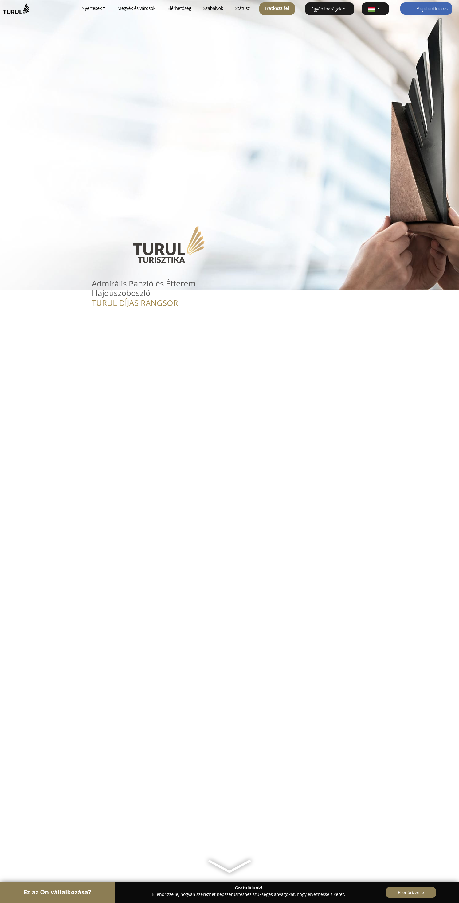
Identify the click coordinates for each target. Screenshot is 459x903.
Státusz (242, 8)
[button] (375, 8)
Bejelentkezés (426, 8)
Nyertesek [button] (92, 8)
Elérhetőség (179, 8)
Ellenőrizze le (411, 892)
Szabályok (213, 8)
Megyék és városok (136, 8)
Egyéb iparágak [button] (326, 9)
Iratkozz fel (277, 8)
